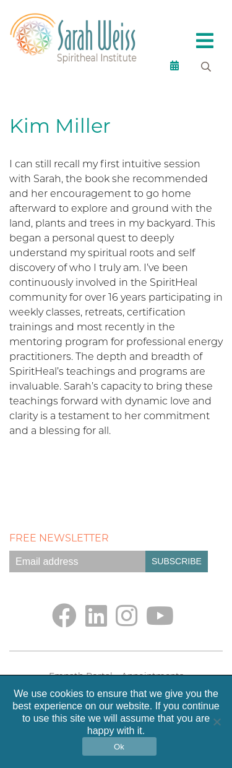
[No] (216, 722)
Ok (119, 746)
